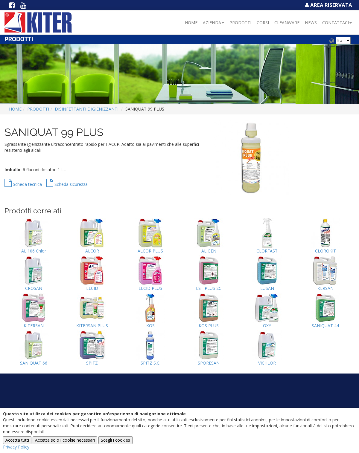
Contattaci (337, 22)
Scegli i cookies (115, 440)
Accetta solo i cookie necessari (65, 440)
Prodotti (240, 22)
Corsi (263, 22)
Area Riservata (328, 4)
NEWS (311, 22)
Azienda (213, 22)
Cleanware (286, 22)
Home (191, 22)
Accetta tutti (17, 440)
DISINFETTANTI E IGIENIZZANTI (86, 109)
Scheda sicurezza (67, 184)
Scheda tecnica (23, 184)
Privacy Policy (16, 447)
